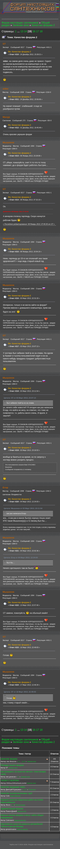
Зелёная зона (31, 761)
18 (41, 31)
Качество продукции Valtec (13, 787)
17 (37, 31)
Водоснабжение (15, 796)
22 (23, 761)
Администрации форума (12, 809)
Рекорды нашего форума (12, 765)
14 (25, 31)
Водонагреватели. (20, 820)
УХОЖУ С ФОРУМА (10, 780)
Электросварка (20, 805)
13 (21, 31)
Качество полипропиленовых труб (16, 793)
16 (33, 31)
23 (24, 761)
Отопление (32, 789)
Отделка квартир (22, 829)
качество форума (9, 759)
